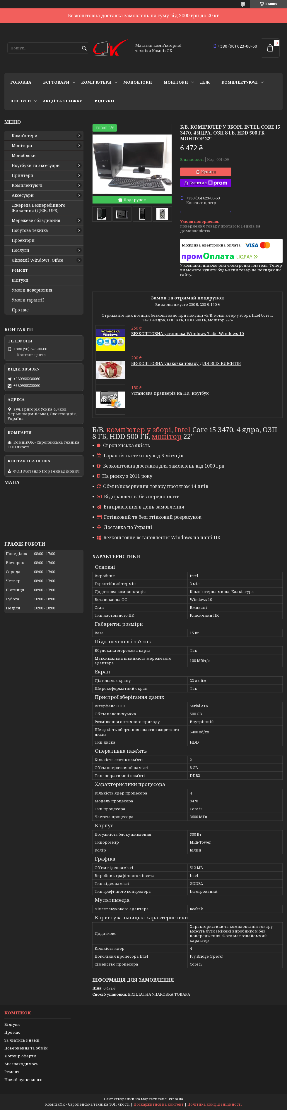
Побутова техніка (30, 230)
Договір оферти (20, 1056)
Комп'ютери (96, 82)
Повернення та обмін (26, 1048)
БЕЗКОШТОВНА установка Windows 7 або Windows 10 (187, 333)
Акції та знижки (63, 101)
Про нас (20, 310)
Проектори (23, 240)
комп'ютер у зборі (138, 429)
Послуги (20, 101)
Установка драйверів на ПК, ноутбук (170, 393)
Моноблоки (137, 82)
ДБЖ (205, 82)
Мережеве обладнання (36, 220)
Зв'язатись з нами (22, 1040)
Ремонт (20, 270)
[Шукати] (84, 48)
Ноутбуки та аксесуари (36, 165)
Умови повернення (32, 290)
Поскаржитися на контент (159, 1104)
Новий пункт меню (23, 1079)
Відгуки (104, 101)
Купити (208, 171)
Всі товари (56, 82)
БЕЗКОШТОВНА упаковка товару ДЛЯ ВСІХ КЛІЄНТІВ (186, 363)
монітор (167, 436)
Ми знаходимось (21, 1063)
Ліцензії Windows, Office (37, 260)
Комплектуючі (239, 82)
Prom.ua (176, 1099)
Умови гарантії (28, 300)
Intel (183, 429)
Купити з (208, 183)
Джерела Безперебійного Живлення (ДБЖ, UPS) (38, 208)
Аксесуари (23, 195)
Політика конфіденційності (214, 1104)
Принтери (22, 175)
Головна (20, 82)
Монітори (176, 82)
